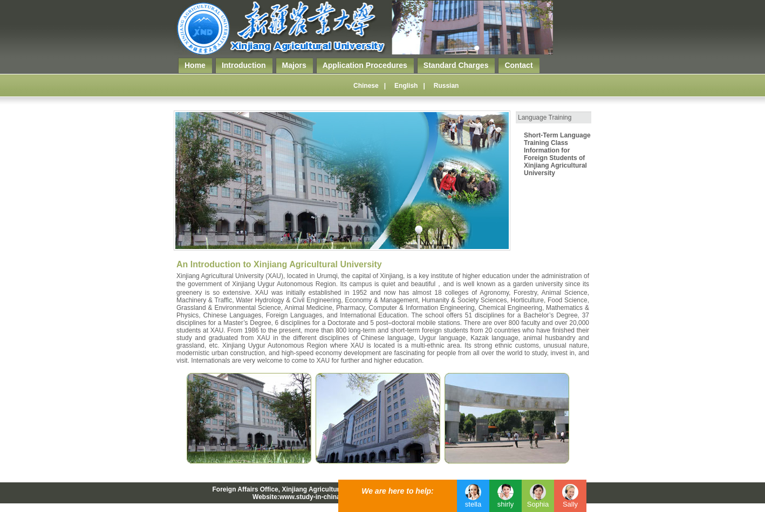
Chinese (366, 85)
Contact (518, 65)
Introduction (244, 65)
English (406, 85)
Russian (446, 85)
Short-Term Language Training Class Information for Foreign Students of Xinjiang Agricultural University (557, 154)
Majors (294, 65)
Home (195, 65)
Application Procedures (365, 65)
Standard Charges (456, 65)
